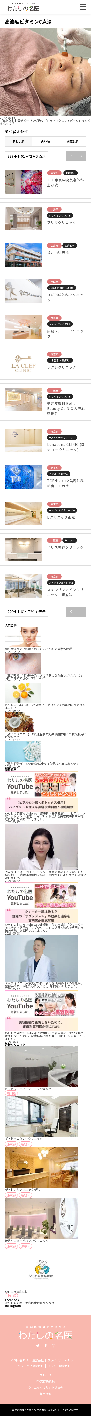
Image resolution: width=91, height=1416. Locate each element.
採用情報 (45, 1394)
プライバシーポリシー (61, 1360)
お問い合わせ (19, 1360)
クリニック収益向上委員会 (45, 1387)
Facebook (45, 1345)
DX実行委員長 (45, 1381)
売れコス (45, 1375)
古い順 (45, 141)
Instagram (53, 1345)
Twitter (37, 1345)
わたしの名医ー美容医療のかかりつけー (31, 1303)
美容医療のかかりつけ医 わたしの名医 (35, 1410)
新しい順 (18, 141)
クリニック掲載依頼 (30, 1366)
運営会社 (38, 1360)
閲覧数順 (72, 141)
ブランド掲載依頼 (59, 1366)
